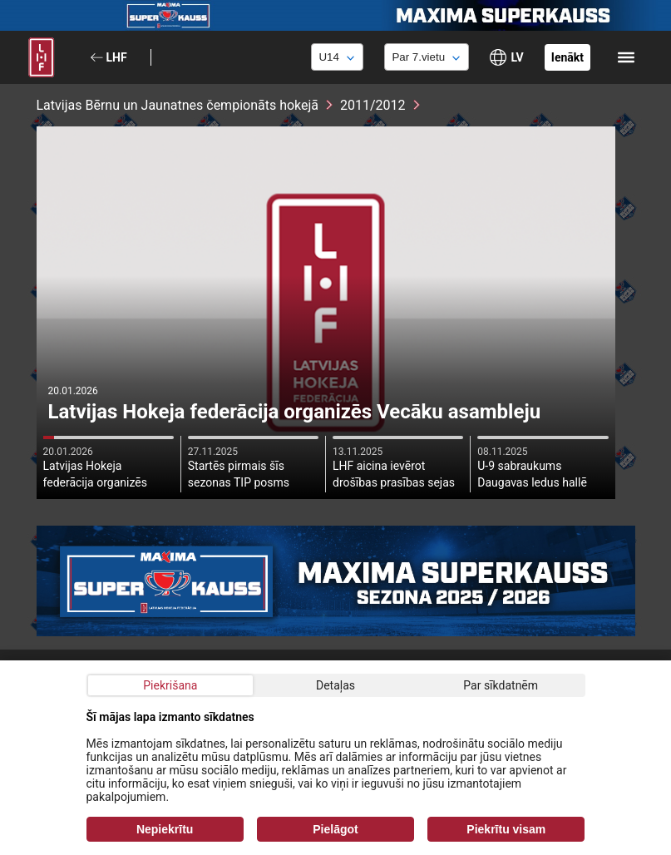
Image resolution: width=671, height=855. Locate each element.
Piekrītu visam (505, 829)
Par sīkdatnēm (500, 685)
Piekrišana (170, 685)
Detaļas (335, 685)
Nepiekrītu (164, 829)
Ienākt (567, 57)
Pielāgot (335, 829)
